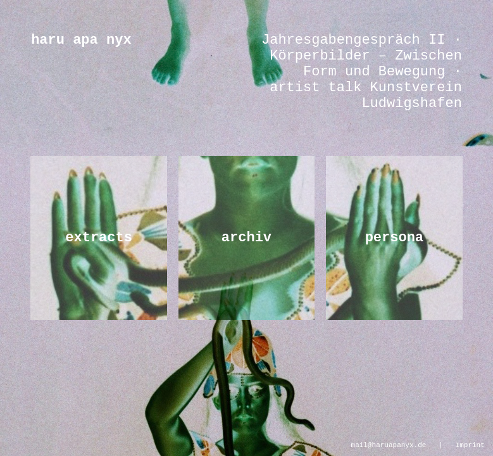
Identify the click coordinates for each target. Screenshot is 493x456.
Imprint (470, 444)
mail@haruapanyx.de (389, 444)
